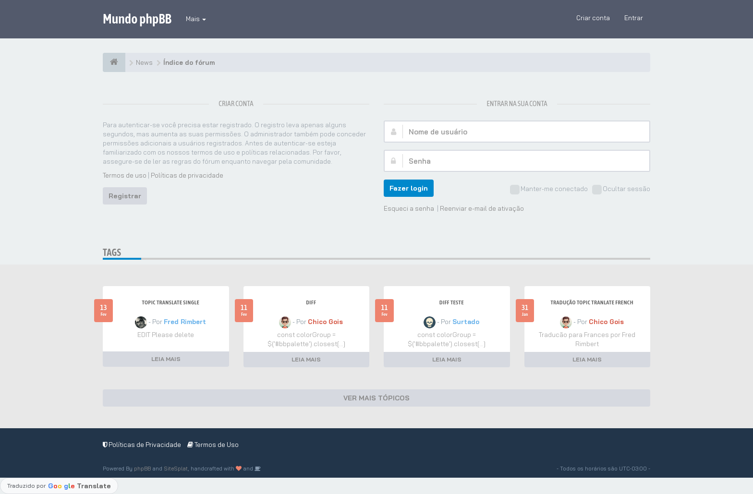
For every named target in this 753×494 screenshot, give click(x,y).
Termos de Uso (213, 444)
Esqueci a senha (409, 208)
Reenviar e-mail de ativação (482, 208)
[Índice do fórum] (114, 62)
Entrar (633, 18)
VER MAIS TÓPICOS (376, 398)
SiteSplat (176, 468)
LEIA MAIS (166, 358)
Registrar (125, 196)
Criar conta (593, 18)
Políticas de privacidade (187, 175)
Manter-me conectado (549, 189)
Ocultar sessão (621, 189)
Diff (311, 302)
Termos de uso (124, 175)
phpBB (142, 468)
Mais (196, 19)
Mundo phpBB (137, 18)
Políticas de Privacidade (142, 444)
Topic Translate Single (170, 302)
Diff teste (451, 302)
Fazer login (408, 188)
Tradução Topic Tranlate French (591, 302)
